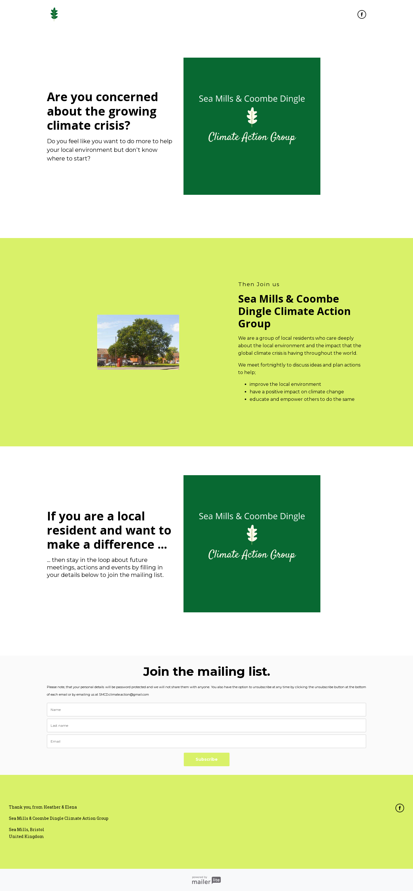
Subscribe (207, 759)
